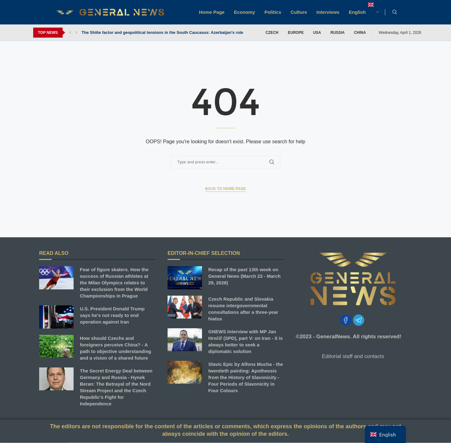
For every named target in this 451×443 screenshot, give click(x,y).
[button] (70, 33)
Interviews (327, 12)
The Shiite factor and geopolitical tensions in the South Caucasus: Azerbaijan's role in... (166, 32)
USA (317, 32)
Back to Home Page (225, 189)
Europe (296, 32)
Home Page (212, 12)
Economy (244, 12)
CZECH (272, 32)
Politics (272, 12)
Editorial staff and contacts (353, 356)
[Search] (394, 12)
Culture (299, 12)
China (360, 32)
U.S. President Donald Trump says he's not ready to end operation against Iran (112, 315)
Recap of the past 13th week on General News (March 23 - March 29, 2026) (244, 276)
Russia (337, 32)
